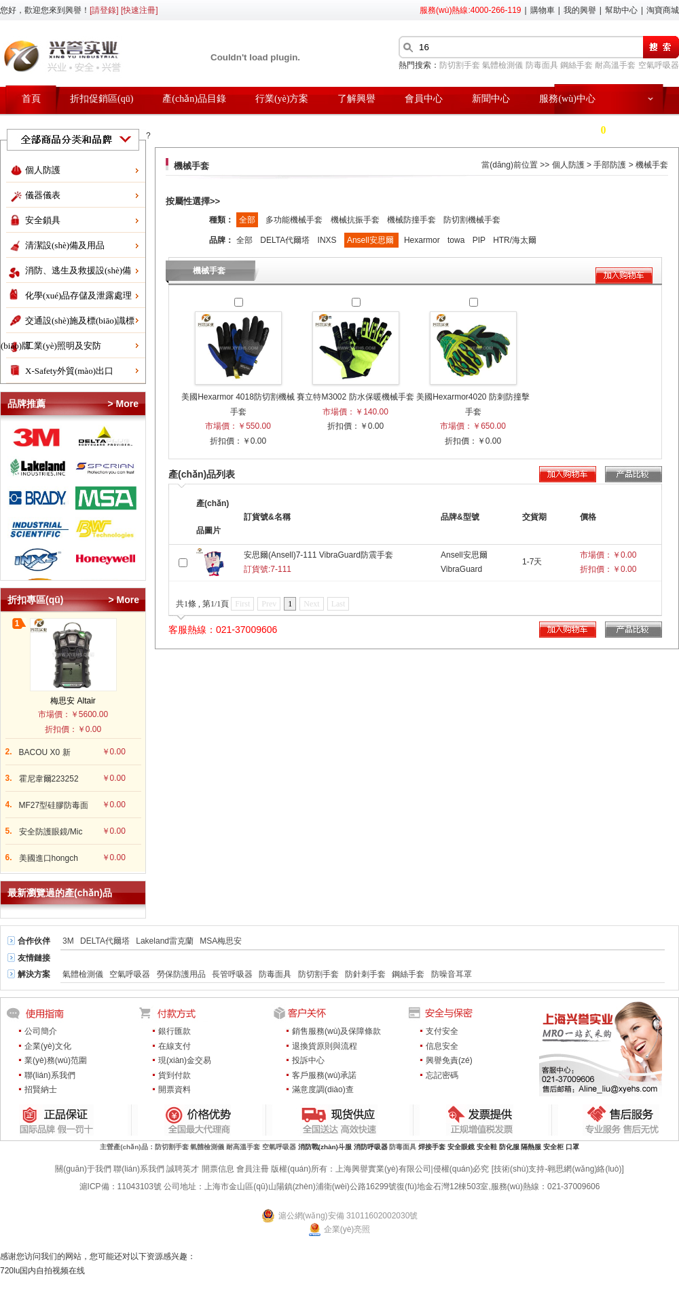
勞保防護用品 (181, 974)
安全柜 (553, 1147)
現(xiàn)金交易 (184, 1060)
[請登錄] (104, 10)
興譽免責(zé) (449, 1060)
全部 (247, 220)
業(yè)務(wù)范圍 (55, 1060)
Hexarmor (423, 240)
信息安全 (442, 1046)
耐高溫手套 (615, 65)
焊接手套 (431, 1147)
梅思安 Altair (73, 701)
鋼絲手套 (576, 65)
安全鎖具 (42, 220)
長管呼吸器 (232, 974)
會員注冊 (252, 1169)
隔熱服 (531, 1147)
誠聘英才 (182, 1169)
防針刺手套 (365, 974)
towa (457, 240)
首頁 (31, 99)
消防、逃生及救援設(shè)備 (78, 270)
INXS (328, 240)
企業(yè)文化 (47, 1046)
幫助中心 (621, 10)
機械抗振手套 (356, 220)
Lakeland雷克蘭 (165, 941)
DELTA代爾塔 (286, 240)
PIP (480, 240)
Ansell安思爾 (371, 240)
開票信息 (218, 1169)
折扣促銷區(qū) (101, 99)
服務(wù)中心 (567, 99)
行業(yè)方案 (282, 99)
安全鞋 (487, 1147)
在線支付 (174, 1046)
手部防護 (609, 165)
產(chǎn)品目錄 (194, 99)
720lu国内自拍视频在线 (42, 1270)
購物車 (542, 10)
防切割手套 (459, 65)
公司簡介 (40, 1031)
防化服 (509, 1147)
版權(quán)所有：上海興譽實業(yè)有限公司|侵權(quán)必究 (380, 1169)
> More (123, 403)
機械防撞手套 (412, 220)
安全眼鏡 (461, 1147)
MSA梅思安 (221, 941)
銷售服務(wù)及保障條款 (336, 1031)
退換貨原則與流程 (324, 1046)
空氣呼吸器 (658, 65)
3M (68, 941)
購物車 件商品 (601, 130)
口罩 (572, 1147)
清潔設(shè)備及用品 (65, 245)
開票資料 (174, 1089)
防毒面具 (542, 65)
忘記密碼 (442, 1075)
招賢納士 (40, 1089)
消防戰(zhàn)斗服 (325, 1147)
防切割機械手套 (471, 220)
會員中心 (424, 99)
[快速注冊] (139, 10)
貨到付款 (174, 1075)
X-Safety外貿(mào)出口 (69, 371)
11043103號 (139, 1186)
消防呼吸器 (371, 1147)
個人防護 (42, 170)
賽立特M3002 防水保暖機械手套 (355, 397)
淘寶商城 (662, 10)
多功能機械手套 (295, 220)
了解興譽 (356, 99)
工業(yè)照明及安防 (63, 346)
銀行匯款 (174, 1031)
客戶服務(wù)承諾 (324, 1075)
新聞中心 (491, 99)
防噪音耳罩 (451, 974)
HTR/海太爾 (514, 240)
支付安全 (442, 1031)
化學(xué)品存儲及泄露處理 (78, 295)
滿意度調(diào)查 (323, 1089)
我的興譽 (580, 10)
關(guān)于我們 (83, 1169)
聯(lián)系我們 (49, 1075)
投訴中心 (308, 1060)
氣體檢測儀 (502, 65)
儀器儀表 (42, 195)
